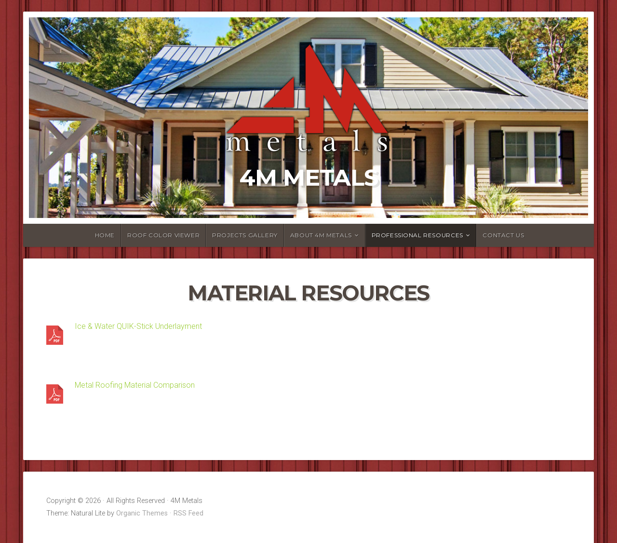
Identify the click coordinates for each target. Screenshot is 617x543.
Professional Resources (417, 235)
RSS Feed (188, 513)
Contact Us (503, 235)
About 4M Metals (321, 235)
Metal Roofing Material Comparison (135, 385)
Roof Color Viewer (163, 235)
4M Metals (309, 177)
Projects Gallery (245, 235)
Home (105, 235)
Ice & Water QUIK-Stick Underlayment (138, 326)
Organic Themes (142, 513)
